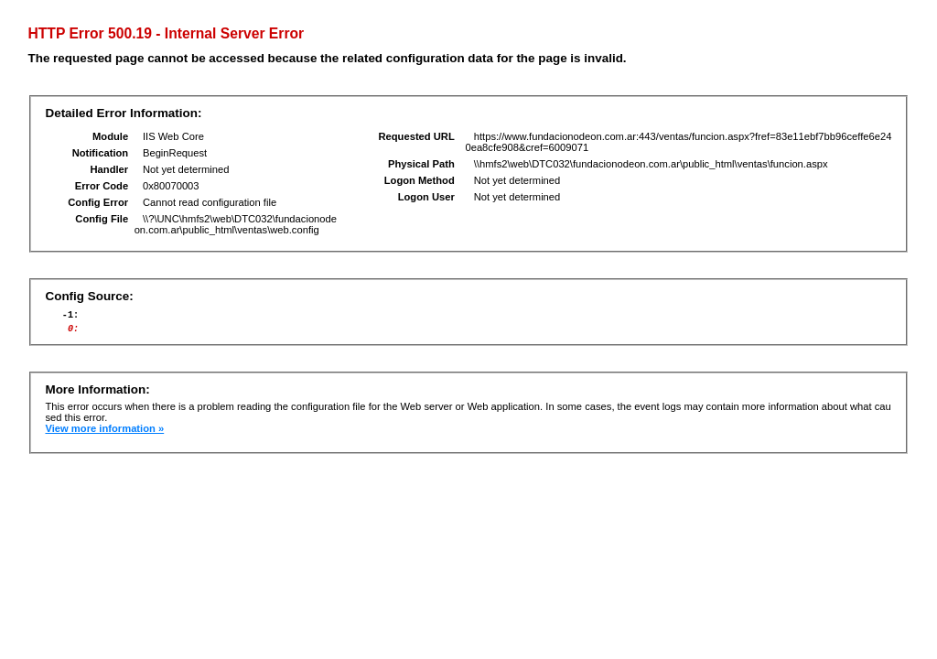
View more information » (104, 433)
